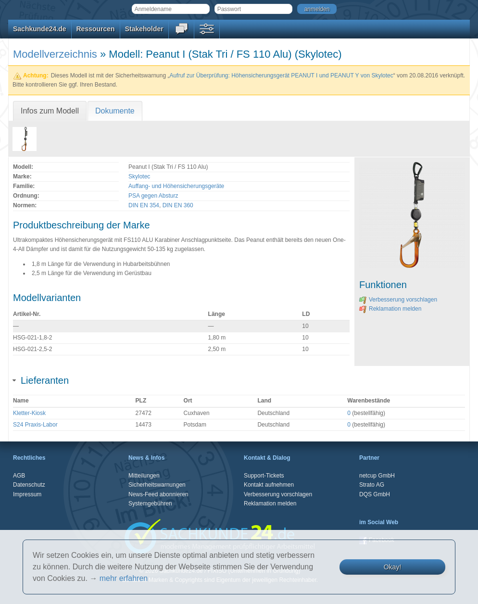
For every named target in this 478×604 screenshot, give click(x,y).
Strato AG (371, 484)
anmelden (317, 9)
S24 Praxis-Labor (35, 424)
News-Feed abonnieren (158, 494)
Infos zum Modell (50, 111)
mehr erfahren (124, 578)
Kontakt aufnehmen (269, 484)
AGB (19, 475)
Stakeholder (144, 29)
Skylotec (139, 176)
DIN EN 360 (178, 205)
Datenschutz (29, 484)
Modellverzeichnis (55, 54)
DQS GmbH (374, 494)
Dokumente (115, 111)
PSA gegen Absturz (153, 195)
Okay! (393, 567)
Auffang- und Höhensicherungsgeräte (176, 186)
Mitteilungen (144, 475)
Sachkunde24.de (39, 29)
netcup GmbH (377, 475)
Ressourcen (95, 29)
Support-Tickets (264, 475)
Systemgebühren (150, 503)
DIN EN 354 (143, 205)
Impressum (27, 494)
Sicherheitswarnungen (157, 484)
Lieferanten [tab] (41, 380)
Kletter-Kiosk (29, 413)
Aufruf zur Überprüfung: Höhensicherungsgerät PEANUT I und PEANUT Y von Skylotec (281, 75)
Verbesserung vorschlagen (398, 299)
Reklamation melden (390, 308)
